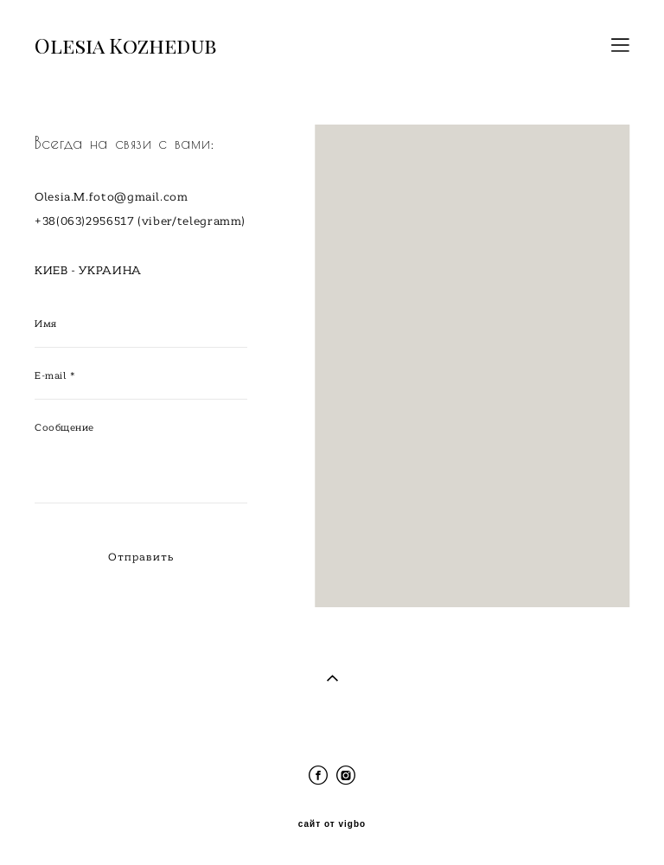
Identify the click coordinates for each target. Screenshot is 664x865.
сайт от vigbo (332, 824)
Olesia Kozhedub (125, 45)
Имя (46, 323)
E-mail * (55, 375)
